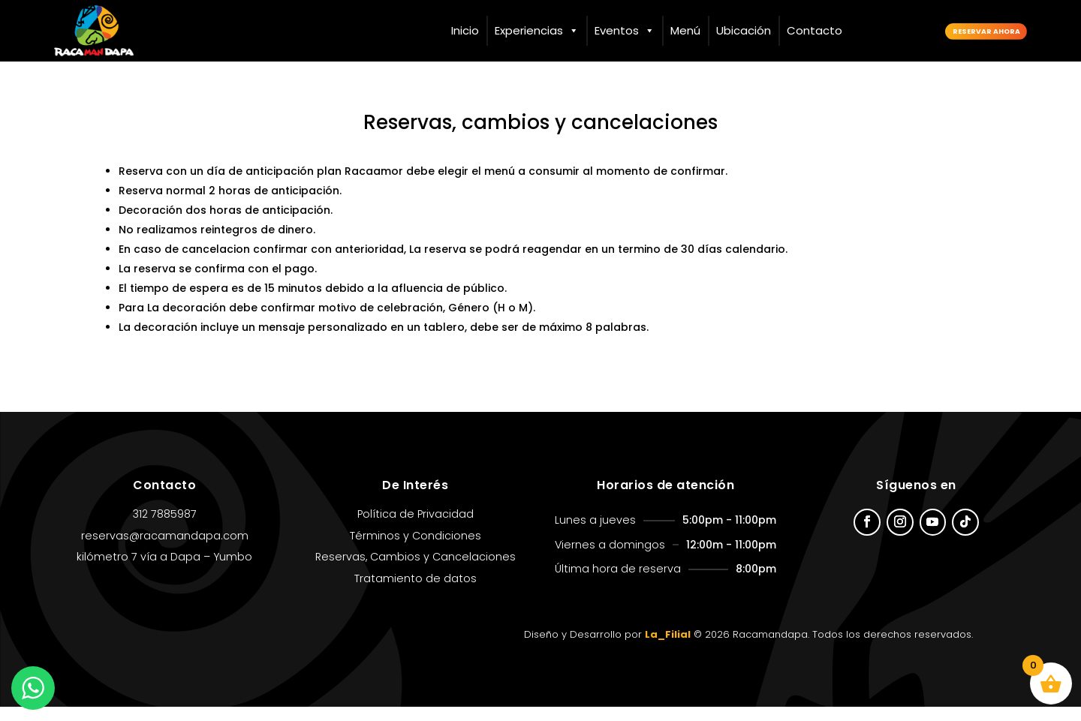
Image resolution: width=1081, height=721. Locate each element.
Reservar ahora (961, 30)
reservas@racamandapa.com (164, 549)
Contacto (814, 30)
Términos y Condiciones (415, 549)
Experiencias (537, 31)
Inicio (465, 30)
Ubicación (743, 30)
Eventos (625, 31)
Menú (685, 30)
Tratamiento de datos (415, 592)
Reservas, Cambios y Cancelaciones (415, 570)
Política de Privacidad (415, 528)
